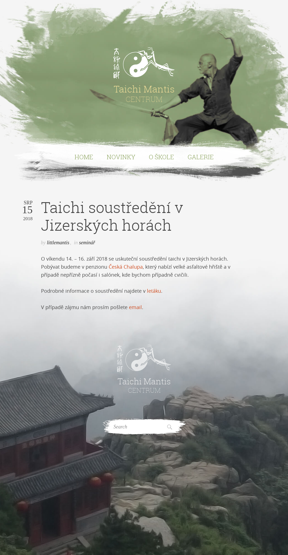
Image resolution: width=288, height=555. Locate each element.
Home (84, 157)
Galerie (201, 157)
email (135, 307)
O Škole (161, 157)
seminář (87, 242)
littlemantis (58, 242)
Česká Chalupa (126, 266)
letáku (154, 290)
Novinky (121, 157)
